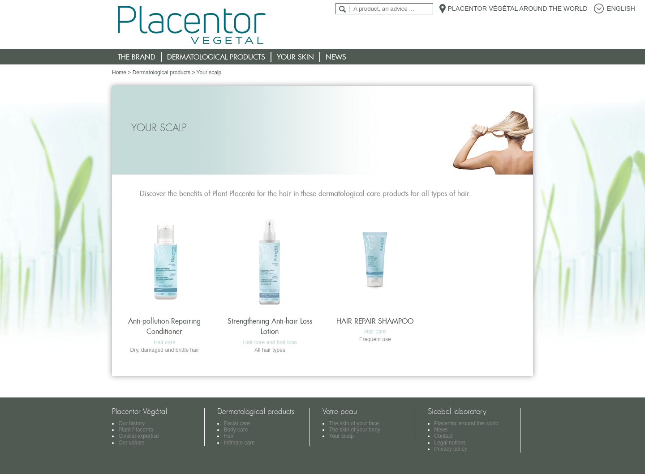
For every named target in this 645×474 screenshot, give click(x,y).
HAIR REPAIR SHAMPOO (374, 320)
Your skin (295, 56)
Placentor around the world (466, 423)
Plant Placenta (135, 430)
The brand (136, 56)
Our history (131, 423)
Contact (443, 436)
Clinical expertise (138, 436)
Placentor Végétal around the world (517, 8)
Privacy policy (450, 449)
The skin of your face (353, 423)
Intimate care (239, 443)
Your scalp (341, 436)
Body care (236, 430)
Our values (131, 443)
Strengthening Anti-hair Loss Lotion (270, 326)
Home (119, 72)
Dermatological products (216, 56)
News (336, 56)
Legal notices (450, 443)
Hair (228, 436)
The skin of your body (354, 430)
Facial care (237, 423)
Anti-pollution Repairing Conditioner (164, 326)
